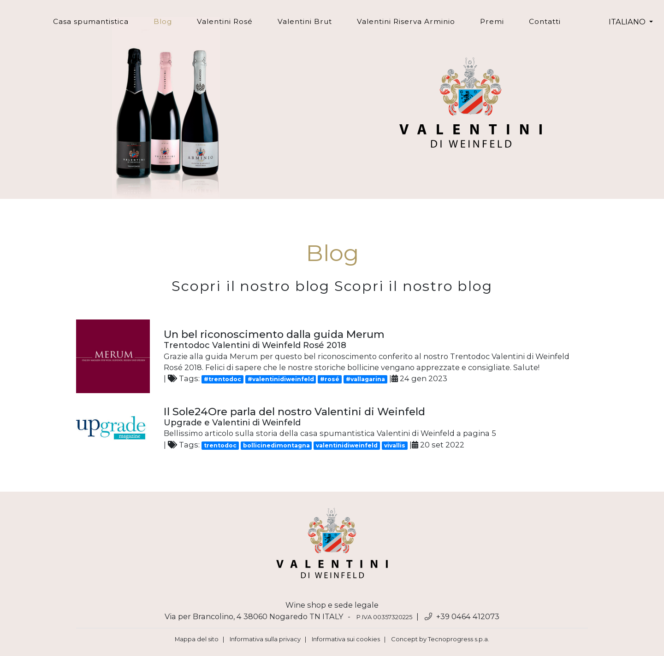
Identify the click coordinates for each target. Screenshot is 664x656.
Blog (169, 21)
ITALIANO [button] (628, 21)
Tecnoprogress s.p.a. (458, 639)
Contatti (545, 21)
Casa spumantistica (91, 21)
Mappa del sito (197, 639)
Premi (492, 21)
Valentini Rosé (225, 21)
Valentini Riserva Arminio (406, 21)
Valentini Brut (305, 21)
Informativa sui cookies (346, 639)
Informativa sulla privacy (265, 639)
